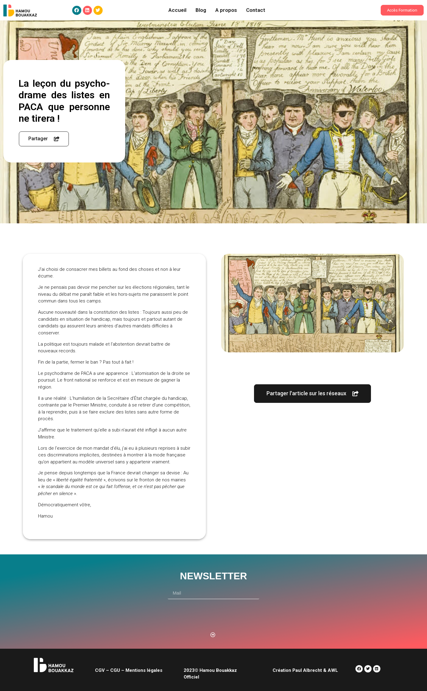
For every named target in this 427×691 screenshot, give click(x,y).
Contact (255, 10)
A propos (226, 10)
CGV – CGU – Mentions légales (128, 670)
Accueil (177, 10)
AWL (333, 670)
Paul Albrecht (306, 670)
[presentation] (214, 614)
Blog (201, 10)
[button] (402, 10)
